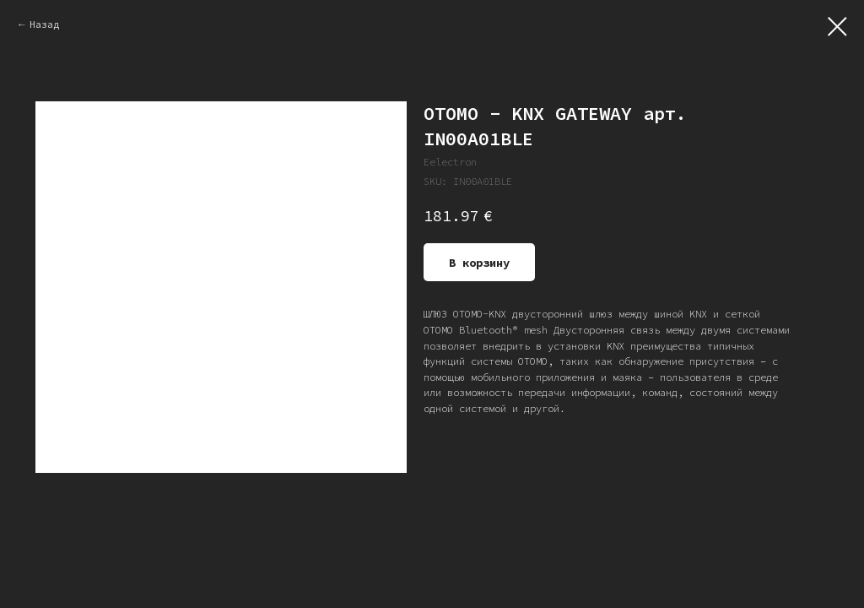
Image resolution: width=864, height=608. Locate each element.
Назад (44, 24)
